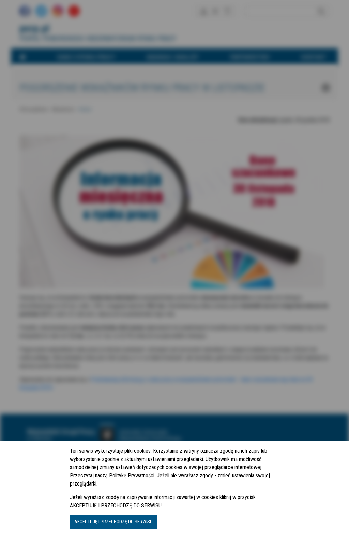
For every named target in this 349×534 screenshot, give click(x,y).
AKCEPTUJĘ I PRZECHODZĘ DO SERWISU (113, 521)
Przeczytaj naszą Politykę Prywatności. (112, 475)
